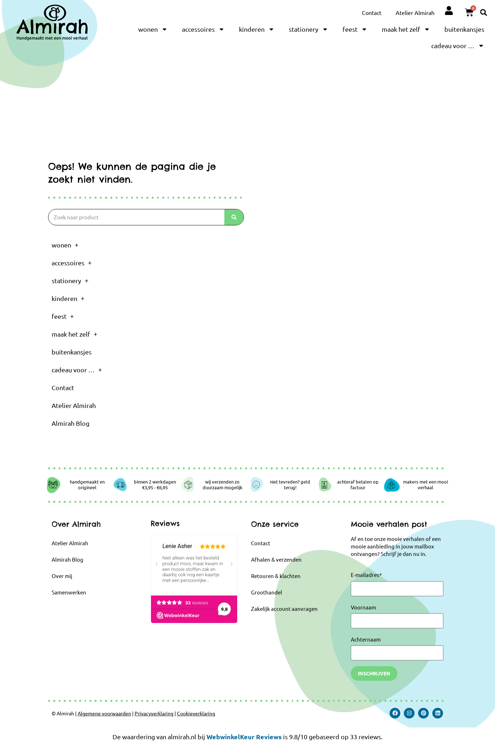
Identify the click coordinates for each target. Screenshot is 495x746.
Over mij (62, 575)
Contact (371, 12)
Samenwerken (69, 592)
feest (355, 29)
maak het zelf (406, 29)
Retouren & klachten (276, 575)
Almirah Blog (70, 423)
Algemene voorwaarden (104, 713)
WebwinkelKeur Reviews (244, 736)
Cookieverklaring (196, 713)
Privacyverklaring (154, 713)
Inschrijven (374, 673)
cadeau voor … (457, 45)
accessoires (203, 29)
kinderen (257, 29)
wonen (153, 29)
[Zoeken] (234, 217)
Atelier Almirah (415, 12)
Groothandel (266, 592)
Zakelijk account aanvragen (284, 608)
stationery (308, 29)
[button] (484, 12)
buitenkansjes (464, 29)
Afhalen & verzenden (276, 559)
